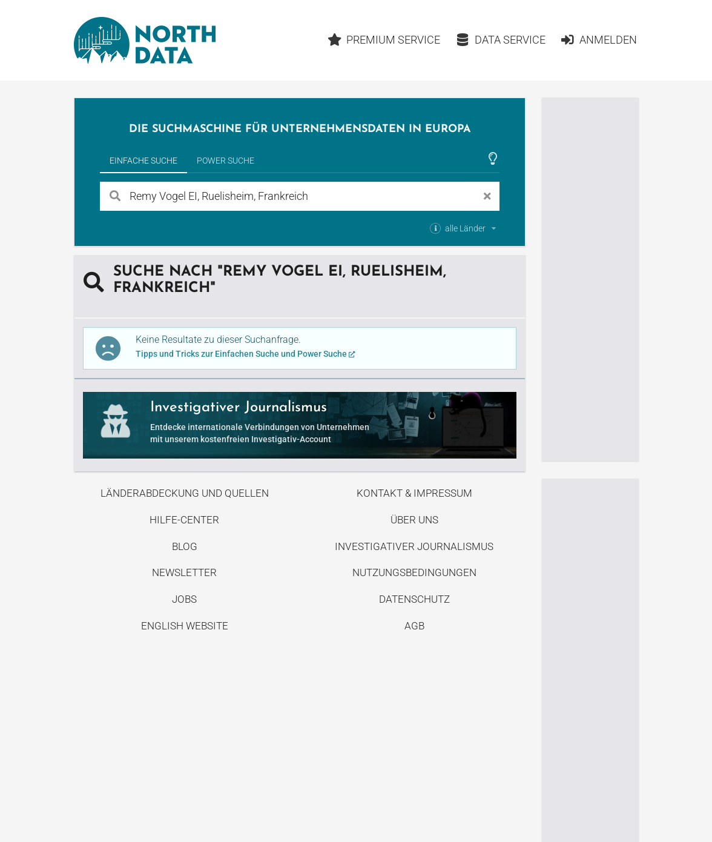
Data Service (500, 39)
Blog (184, 546)
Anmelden (598, 39)
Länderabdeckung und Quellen (185, 493)
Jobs (184, 599)
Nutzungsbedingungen (414, 572)
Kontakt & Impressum (414, 493)
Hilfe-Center (184, 520)
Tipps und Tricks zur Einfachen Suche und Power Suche (246, 354)
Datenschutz (414, 599)
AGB (414, 626)
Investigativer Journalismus (414, 546)
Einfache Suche (143, 160)
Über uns (414, 520)
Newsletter (184, 572)
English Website (184, 626)
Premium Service (384, 39)
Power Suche (225, 160)
